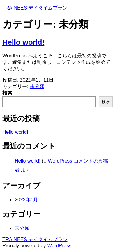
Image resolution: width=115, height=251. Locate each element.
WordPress (59, 245)
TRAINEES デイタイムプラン (34, 7)
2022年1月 (26, 199)
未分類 (37, 86)
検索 (7, 92)
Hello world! (23, 42)
